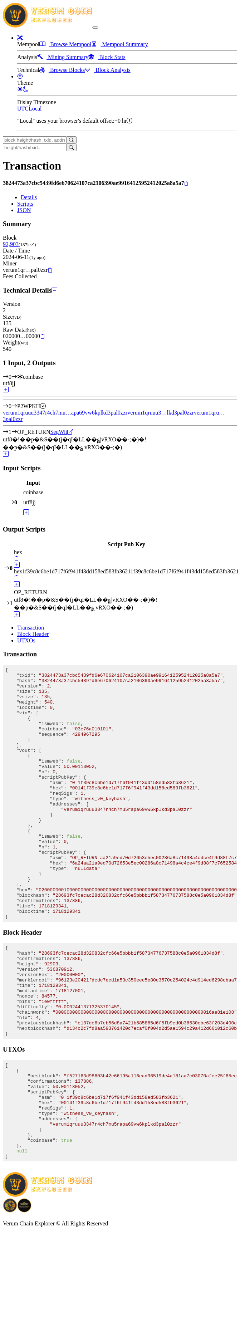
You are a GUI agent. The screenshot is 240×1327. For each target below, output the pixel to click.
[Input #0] (14, 377)
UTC (23, 109)
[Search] (71, 140)
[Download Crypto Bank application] (24, 1297)
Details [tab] (29, 197)
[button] (20, 38)
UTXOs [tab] (26, 640)
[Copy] (186, 183)
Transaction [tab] (30, 628)
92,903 (11, 244)
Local (35, 109)
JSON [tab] (24, 210)
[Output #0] (14, 406)
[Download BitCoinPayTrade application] (10, 1297)
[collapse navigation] (95, 27)
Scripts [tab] (25, 204)
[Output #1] (14, 432)
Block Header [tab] (33, 634)
